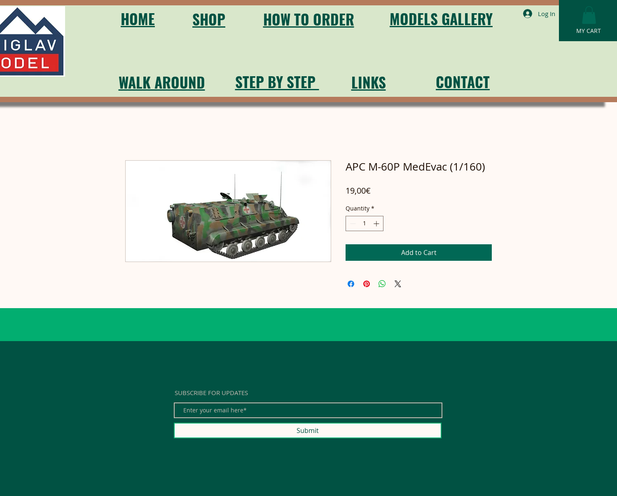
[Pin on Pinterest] (367, 284)
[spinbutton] (364, 223)
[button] (589, 15)
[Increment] (377, 223)
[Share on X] (398, 284)
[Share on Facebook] (351, 284)
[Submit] (308, 430)
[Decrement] (352, 223)
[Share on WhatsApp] (382, 284)
